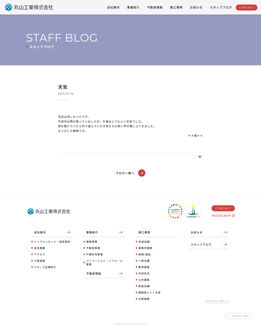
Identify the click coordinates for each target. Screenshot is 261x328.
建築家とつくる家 (149, 292)
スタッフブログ (221, 7)
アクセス (39, 254)
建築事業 (92, 241)
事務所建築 (145, 248)
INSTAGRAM (221, 215)
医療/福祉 (144, 254)
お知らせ (196, 7)
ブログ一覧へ (130, 173)
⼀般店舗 (144, 260)
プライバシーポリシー (217, 301)
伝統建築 (144, 299)
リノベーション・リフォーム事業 (104, 262)
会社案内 (113, 7)
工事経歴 (39, 260)
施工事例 (176, 7)
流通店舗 (144, 241)
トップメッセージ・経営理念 (52, 241)
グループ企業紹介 (45, 267)
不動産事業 (93, 248)
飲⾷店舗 (144, 286)
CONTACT (246, 7)
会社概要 (39, 248)
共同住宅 (144, 273)
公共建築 (144, 280)
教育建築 (144, 267)
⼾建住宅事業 (94, 254)
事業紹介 (133, 7)
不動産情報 (155, 7)
